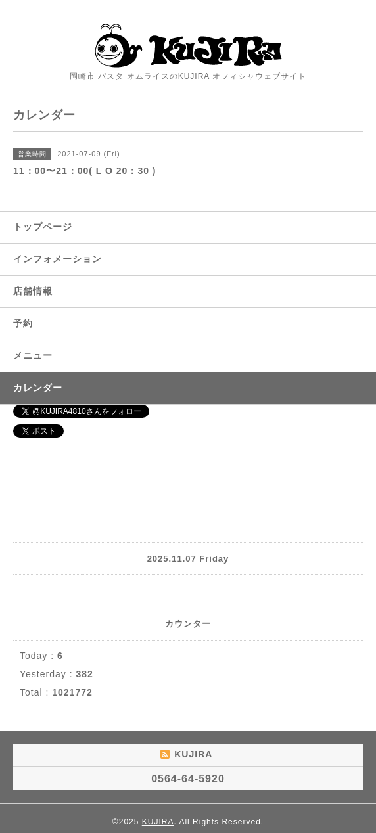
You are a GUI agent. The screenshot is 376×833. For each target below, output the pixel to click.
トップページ (42, 226)
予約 (23, 323)
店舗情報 (33, 291)
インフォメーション (57, 259)
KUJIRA (158, 821)
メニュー (33, 355)
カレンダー (37, 387)
